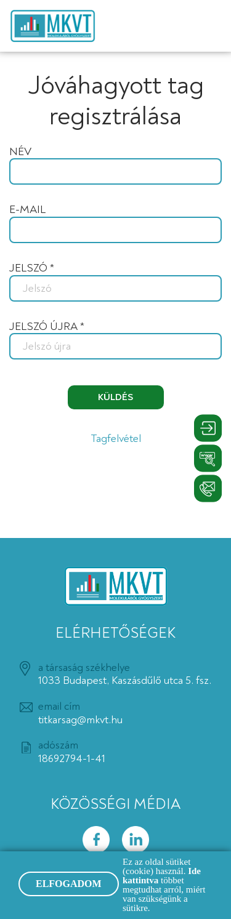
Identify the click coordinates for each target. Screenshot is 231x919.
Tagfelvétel (116, 438)
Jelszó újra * (46, 327)
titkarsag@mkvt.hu (80, 720)
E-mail (27, 210)
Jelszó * (31, 268)
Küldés (115, 397)
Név (20, 152)
